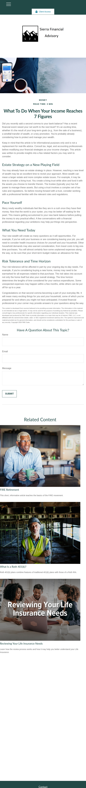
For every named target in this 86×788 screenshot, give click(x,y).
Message (6, 368)
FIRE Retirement (9, 489)
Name (5, 334)
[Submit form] (9, 393)
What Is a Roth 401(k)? (13, 566)
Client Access (43, 11)
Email (5, 351)
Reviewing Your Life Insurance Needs (21, 643)
